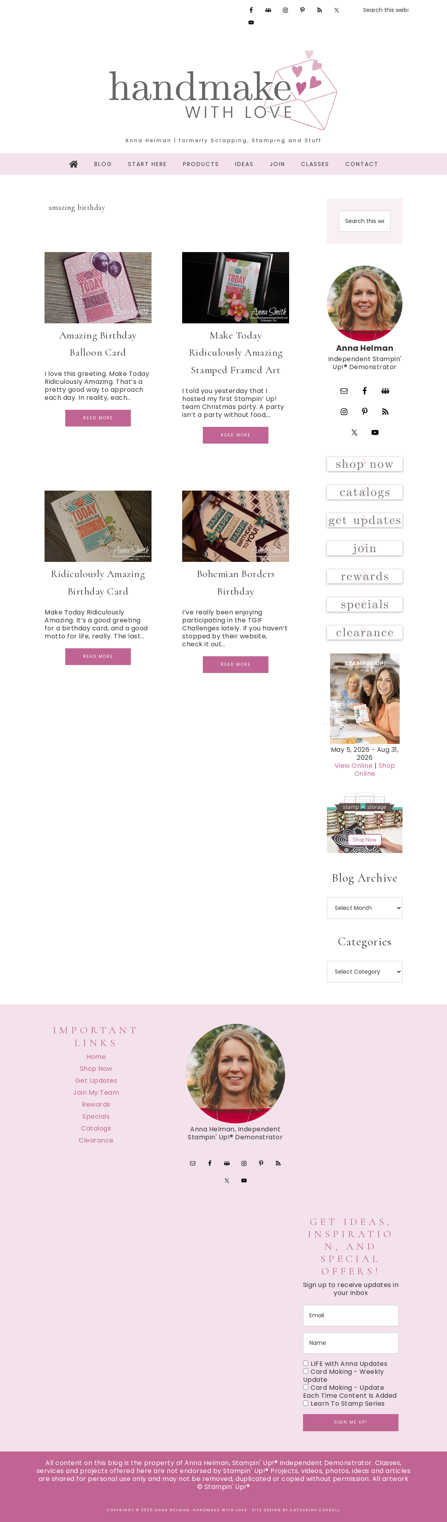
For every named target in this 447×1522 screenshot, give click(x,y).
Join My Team (96, 1092)
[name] (351, 1343)
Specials (96, 1116)
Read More (98, 418)
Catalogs (96, 1128)
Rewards (96, 1104)
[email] (351, 1315)
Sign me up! (350, 1422)
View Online (353, 765)
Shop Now (96, 1068)
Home (96, 1056)
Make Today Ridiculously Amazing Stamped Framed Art (236, 352)
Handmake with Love (223, 90)
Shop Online (374, 769)
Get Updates (96, 1080)
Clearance (96, 1140)
